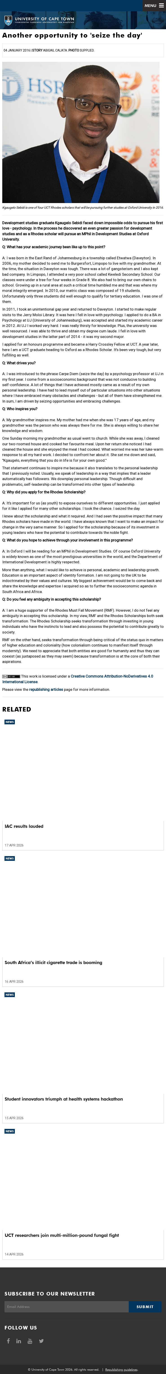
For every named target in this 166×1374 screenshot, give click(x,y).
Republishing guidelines (121, 1369)
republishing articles (46, 689)
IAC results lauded (24, 826)
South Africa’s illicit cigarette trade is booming (53, 962)
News (10, 722)
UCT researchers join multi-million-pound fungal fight (62, 1235)
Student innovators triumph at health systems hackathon (64, 1099)
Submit (145, 1307)
